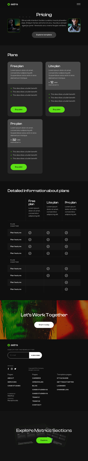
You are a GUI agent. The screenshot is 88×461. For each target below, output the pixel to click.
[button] (77, 4)
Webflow (11, 396)
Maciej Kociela (13, 400)
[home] (13, 4)
